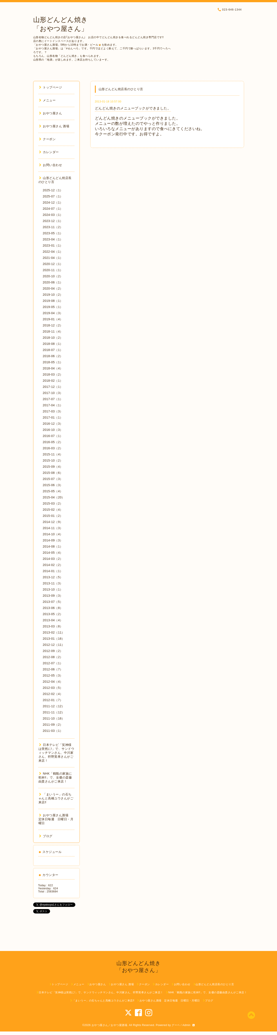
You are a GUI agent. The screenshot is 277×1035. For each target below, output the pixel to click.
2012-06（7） (53, 669)
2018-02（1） (53, 380)
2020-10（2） (53, 276)
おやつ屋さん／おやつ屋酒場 (109, 1025)
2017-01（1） (53, 417)
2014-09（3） (53, 540)
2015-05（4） (53, 491)
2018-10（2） (53, 337)
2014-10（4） (53, 534)
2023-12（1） (53, 221)
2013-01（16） (54, 638)
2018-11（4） (53, 331)
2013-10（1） (53, 589)
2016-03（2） (53, 448)
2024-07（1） (53, 208)
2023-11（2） (53, 227)
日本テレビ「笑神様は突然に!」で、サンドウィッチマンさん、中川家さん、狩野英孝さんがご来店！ (56, 752)
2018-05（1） (53, 362)
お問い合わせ (50, 165)
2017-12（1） (53, 387)
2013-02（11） (54, 632)
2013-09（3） (53, 595)
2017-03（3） (53, 411)
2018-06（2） (53, 356)
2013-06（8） (53, 608)
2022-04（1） (53, 251)
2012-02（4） (53, 694)
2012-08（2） (53, 657)
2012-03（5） (53, 687)
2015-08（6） (53, 473)
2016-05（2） (53, 442)
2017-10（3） (53, 393)
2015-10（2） (53, 460)
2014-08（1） (53, 546)
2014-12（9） (53, 522)
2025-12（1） (53, 190)
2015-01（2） (53, 516)
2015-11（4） (53, 454)
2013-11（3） (53, 583)
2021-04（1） (53, 258)
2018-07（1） (53, 350)
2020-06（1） (53, 282)
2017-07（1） (53, 399)
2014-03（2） (53, 558)
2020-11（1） (53, 270)
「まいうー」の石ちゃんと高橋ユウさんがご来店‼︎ (56, 798)
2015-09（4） (53, 466)
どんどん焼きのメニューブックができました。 (133, 108)
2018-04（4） (53, 368)
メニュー (47, 100)
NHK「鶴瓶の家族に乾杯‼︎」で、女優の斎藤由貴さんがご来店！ (55, 777)
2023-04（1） (53, 239)
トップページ (50, 87)
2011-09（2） (53, 724)
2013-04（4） (53, 620)
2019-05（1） (53, 307)
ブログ (46, 836)
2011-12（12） (54, 706)
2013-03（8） (53, 626)
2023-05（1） (53, 233)
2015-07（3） (53, 479)
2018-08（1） (53, 344)
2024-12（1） (53, 202)
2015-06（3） (53, 485)
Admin (186, 1025)
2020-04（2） (53, 288)
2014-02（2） (53, 565)
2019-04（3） (53, 313)
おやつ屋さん (50, 113)
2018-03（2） (53, 374)
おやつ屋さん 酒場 (54, 126)
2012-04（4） (53, 681)
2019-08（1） (53, 301)
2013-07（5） (53, 601)
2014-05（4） (53, 552)
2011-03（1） (53, 730)
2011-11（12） (54, 712)
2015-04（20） (54, 497)
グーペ (176, 1025)
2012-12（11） (54, 644)
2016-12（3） (53, 423)
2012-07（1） (53, 663)
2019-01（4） (53, 319)
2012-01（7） (53, 700)
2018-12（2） (53, 325)
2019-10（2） (53, 294)
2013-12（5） (53, 577)
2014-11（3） (53, 528)
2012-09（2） (53, 651)
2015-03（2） (53, 503)
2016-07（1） (53, 436)
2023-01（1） (53, 245)
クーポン (47, 139)
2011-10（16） (54, 718)
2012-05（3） (53, 675)
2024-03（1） (53, 215)
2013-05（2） (53, 614)
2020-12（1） (53, 264)
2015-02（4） (53, 509)
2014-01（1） (53, 571)
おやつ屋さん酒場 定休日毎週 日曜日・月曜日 (56, 819)
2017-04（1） (53, 405)
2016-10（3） (53, 430)
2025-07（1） (53, 196)
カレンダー (49, 152)
